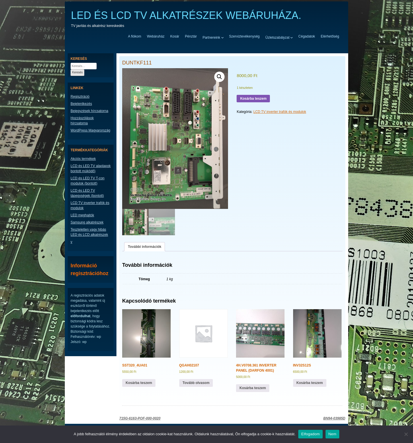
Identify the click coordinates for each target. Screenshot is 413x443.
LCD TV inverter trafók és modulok (279, 112)
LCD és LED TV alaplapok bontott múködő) (91, 168)
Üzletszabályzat (277, 37)
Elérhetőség (330, 36)
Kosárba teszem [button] (139, 383)
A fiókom (134, 36)
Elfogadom (310, 434)
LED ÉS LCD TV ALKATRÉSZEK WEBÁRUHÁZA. (186, 15)
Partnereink (211, 37)
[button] (219, 77)
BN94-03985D (334, 418)
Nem (332, 434)
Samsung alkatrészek (87, 222)
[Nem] (406, 434)
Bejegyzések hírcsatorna (89, 111)
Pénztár (191, 36)
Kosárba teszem (253, 99)
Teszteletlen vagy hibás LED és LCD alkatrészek (89, 232)
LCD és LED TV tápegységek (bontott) (87, 193)
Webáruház (155, 36)
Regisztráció (80, 97)
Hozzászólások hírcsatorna (82, 120)
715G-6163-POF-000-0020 (139, 418)
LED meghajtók (82, 215)
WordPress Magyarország (90, 130)
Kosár (174, 36)
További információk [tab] (144, 247)
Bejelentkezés (81, 104)
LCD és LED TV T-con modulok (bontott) (87, 180)
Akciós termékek (83, 159)
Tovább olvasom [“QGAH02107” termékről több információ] (196, 383)
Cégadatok (306, 36)
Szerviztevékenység (244, 36)
